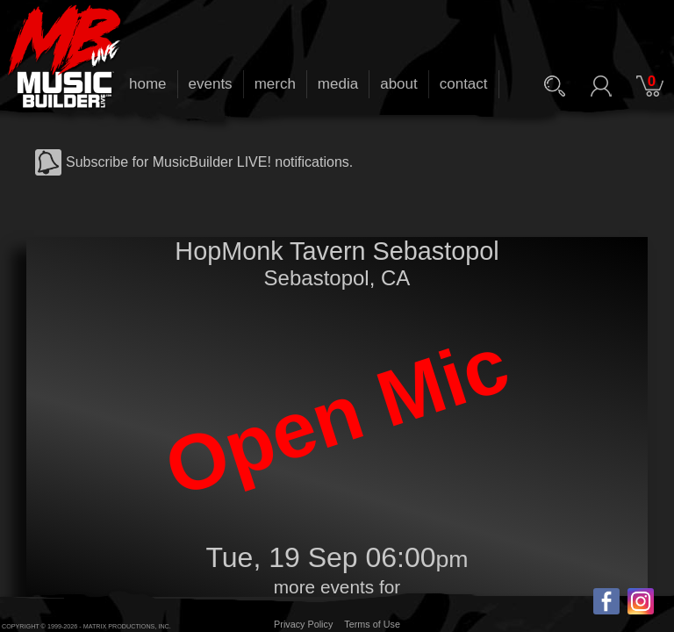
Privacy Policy (303, 624)
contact (464, 83)
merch (275, 83)
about (399, 83)
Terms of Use (372, 624)
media (338, 83)
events (211, 83)
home (148, 83)
